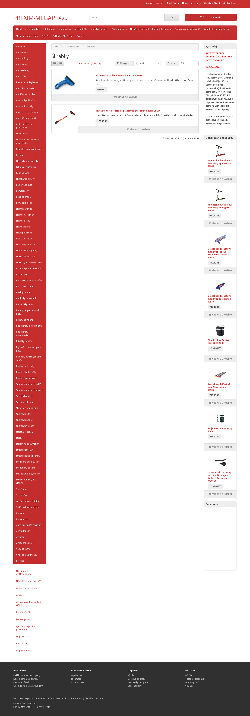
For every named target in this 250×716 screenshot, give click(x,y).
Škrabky (91, 46)
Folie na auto (22, 172)
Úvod (19, 29)
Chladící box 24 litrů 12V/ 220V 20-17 (219, 342)
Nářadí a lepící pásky (26, 250)
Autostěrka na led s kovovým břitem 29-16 (119, 75)
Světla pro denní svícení (28, 461)
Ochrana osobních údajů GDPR (28, 604)
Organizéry (21, 274)
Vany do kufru (23, 548)
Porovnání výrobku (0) (90, 63)
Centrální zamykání (25, 88)
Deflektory (21, 133)
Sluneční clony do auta (27, 36)
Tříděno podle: (124, 63)
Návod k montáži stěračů (28, 581)
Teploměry (21, 495)
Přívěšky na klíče (24, 341)
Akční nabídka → (214, 67)
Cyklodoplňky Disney (63, 36)
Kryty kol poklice (99, 29)
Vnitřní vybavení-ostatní (27, 507)
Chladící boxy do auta (27, 112)
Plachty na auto (23, 292)
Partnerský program (138, 682)
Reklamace (76, 678)
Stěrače (45, 36)
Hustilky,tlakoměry (25, 178)
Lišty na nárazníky (25, 214)
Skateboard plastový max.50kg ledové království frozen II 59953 (219, 253)
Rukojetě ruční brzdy (26, 378)
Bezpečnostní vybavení (27, 82)
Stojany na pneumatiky (27, 443)
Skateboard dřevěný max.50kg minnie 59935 (219, 387)
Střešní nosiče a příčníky (28, 455)
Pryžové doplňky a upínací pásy (29, 349)
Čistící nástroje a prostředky (24, 126)
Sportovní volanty (25, 425)
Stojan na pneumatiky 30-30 (220, 430)
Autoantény (22, 52)
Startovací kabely (24, 431)
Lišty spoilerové (24, 232)
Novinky (189, 685)
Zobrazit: (172, 63)
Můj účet (189, 675)
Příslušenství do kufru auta (29, 325)
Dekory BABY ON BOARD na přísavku (28, 141)
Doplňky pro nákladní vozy (29, 149)
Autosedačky (80, 29)
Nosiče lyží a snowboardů (29, 262)
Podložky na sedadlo (26, 298)
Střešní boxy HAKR (25, 449)
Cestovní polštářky (25, 100)
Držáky (19, 155)
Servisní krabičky (24, 396)
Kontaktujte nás (23, 643)
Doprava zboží (23, 636)
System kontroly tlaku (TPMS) (26, 481)
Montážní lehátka (24, 238)
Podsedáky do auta (162, 29)
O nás (19, 595)
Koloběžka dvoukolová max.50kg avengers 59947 (220, 207)
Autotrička (21, 76)
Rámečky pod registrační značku (28, 358)
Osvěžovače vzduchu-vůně (29, 280)
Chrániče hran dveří (26, 118)
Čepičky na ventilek (25, 94)
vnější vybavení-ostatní (27, 501)
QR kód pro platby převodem (25, 628)
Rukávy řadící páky (25, 366)
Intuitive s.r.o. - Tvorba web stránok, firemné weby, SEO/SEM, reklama (68, 698)
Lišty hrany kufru (118, 29)
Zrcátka (20, 536)
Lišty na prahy (23, 220)
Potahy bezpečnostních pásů (27, 312)
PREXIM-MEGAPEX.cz (41, 18)
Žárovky (20, 513)
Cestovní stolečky (24, 106)
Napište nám (77, 675)
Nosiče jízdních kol (139, 29)
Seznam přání (191, 682)
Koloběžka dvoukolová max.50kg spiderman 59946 (220, 163)
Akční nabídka (32, 29)
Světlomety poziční (25, 467)
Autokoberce (49, 29)
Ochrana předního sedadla (29, 268)
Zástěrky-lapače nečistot (28, 524)
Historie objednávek (195, 678)
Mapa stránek (23, 650)
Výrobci (131, 675)
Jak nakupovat (23, 619)
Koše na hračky (23, 196)
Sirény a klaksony (24, 402)
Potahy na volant (24, 319)
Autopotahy (65, 29)
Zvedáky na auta (24, 542)
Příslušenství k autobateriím (23, 333)
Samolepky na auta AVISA (187, 29)
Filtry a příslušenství (26, 166)
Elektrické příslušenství (27, 161)
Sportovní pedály (24, 419)
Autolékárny (22, 58)
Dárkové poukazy (136, 678)
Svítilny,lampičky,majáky (28, 473)
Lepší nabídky (134, 685)
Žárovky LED (22, 519)
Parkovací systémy (25, 286)
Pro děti (81, 36)
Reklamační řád (23, 612)
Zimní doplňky (23, 530)
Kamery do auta (24, 184)
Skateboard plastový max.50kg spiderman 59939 (219, 298)
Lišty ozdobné (23, 226)
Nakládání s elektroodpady (23, 572)
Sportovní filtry (23, 413)
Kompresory (22, 190)
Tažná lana (21, 489)
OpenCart (31, 703)
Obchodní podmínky (26, 588)
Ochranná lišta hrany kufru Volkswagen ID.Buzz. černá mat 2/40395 (219, 477)
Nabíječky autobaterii (26, 244)
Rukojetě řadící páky (26, 372)
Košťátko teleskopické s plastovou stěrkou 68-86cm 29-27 (128, 110)
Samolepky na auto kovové (217, 29)
